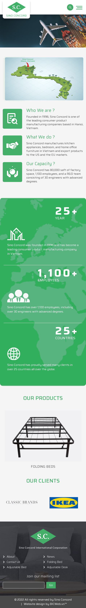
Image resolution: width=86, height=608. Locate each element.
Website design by (35, 604)
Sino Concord (63, 599)
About (11, 557)
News (51, 557)
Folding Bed (54, 562)
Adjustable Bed (16, 567)
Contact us (13, 562)
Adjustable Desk (57, 567)
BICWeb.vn (57, 604)
